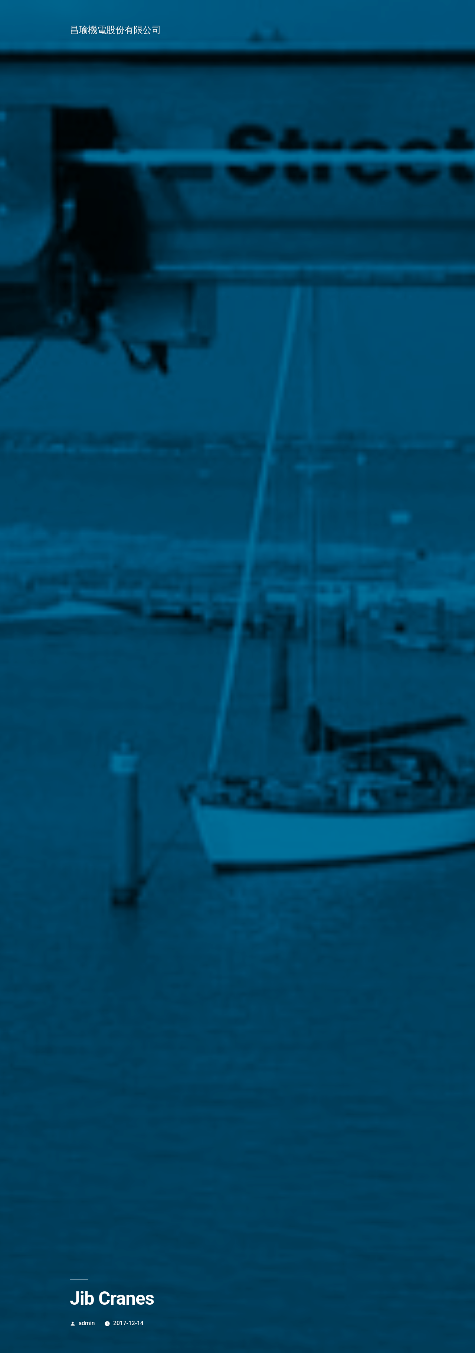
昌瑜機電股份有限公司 (115, 30)
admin (87, 1323)
